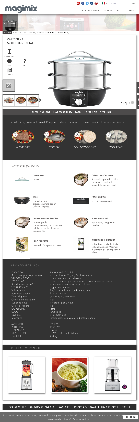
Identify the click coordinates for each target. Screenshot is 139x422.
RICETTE (120, 10)
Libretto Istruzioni (109, 407)
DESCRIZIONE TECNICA (98, 112)
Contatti (126, 407)
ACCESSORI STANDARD (68, 112)
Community (64, 407)
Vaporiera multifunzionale (57, 32)
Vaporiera (41, 32)
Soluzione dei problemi (85, 407)
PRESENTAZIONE (41, 112)
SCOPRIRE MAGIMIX (90, 10)
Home (15, 32)
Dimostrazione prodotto (42, 407)
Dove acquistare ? (17, 407)
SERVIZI (131, 10)
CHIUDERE (130, 417)
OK (133, 3)
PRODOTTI (108, 10)
